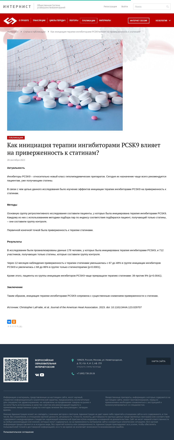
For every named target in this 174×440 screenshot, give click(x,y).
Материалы (105, 20)
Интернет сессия (138, 20)
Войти (124, 6)
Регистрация (110, 6)
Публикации (88, 20)
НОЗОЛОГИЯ (161, 20)
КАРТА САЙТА (158, 361)
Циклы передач (57, 20)
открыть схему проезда (89, 366)
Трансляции (39, 20)
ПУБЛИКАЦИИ (16, 138)
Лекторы (73, 20)
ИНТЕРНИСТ (18, 6)
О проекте (24, 20)
